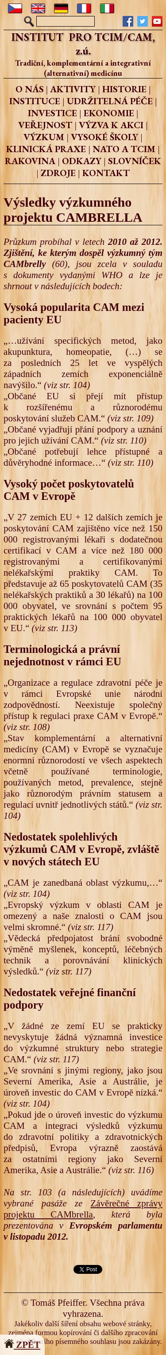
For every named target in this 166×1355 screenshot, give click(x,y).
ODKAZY (81, 161)
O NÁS (29, 89)
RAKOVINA (30, 161)
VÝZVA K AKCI (111, 125)
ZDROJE (58, 173)
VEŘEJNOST (45, 125)
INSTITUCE (34, 101)
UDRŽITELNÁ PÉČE (110, 101)
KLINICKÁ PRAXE (46, 149)
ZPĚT (22, 1344)
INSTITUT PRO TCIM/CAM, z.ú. (83, 44)
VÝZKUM (43, 137)
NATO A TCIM (124, 149)
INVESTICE (52, 113)
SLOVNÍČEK (134, 161)
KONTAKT (106, 173)
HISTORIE (124, 89)
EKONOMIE (109, 113)
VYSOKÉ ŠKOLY (104, 137)
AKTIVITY (73, 89)
